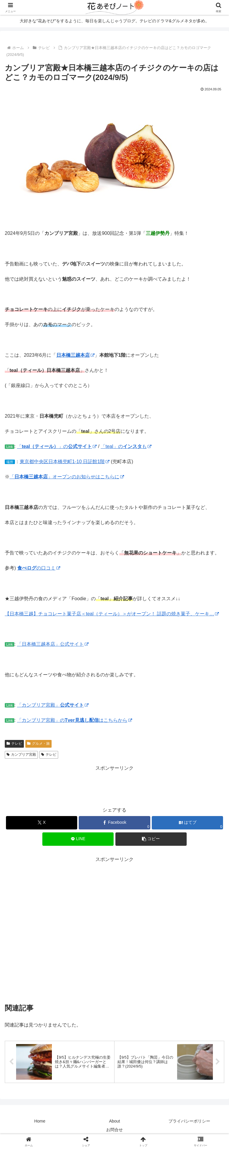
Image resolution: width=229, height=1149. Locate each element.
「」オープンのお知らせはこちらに (67, 476)
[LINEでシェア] (78, 839)
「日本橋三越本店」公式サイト (53, 644)
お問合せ (114, 1129)
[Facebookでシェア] (114, 822)
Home (39, 1121)
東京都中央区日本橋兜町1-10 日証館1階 (64, 461)
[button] (151, 839)
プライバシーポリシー (189, 1121)
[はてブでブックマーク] (187, 822)
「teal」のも (126, 446)
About (114, 1121)
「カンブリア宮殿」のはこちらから (74, 720)
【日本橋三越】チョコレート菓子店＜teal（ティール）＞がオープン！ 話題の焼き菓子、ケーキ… (112, 613)
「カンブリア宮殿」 (53, 705)
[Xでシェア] (41, 822)
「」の (57, 446)
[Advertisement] (114, 786)
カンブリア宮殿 (21, 754)
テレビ (14, 743)
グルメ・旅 (38, 743)
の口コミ (38, 567)
